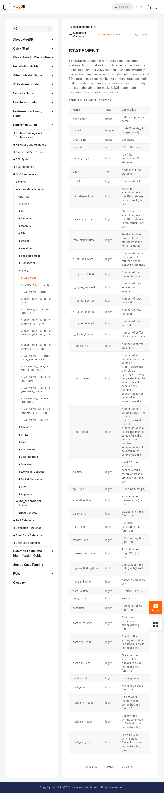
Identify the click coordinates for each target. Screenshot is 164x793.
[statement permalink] (65, 50)
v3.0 (126, 34)
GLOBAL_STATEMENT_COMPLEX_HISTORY (36, 322)
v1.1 (147, 34)
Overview (24, 203)
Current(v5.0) (107, 34)
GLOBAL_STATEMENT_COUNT (36, 300)
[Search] (122, 6)
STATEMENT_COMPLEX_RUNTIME (35, 379)
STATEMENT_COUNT (34, 291)
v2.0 (140, 34)
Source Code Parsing (28, 564)
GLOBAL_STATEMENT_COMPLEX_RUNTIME (36, 347)
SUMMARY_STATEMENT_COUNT (36, 311)
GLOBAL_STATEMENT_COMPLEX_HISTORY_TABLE (36, 334)
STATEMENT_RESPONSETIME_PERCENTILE (36, 357)
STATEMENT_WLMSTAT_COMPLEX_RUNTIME (35, 411)
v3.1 (120, 34)
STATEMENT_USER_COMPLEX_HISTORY (35, 368)
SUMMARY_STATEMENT (36, 284)
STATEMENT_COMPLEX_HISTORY (35, 400)
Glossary (19, 582)
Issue (155, 608)
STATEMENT (29, 277)
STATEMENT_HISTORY (35, 419)
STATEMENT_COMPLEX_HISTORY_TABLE (35, 389)
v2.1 (96, 26)
